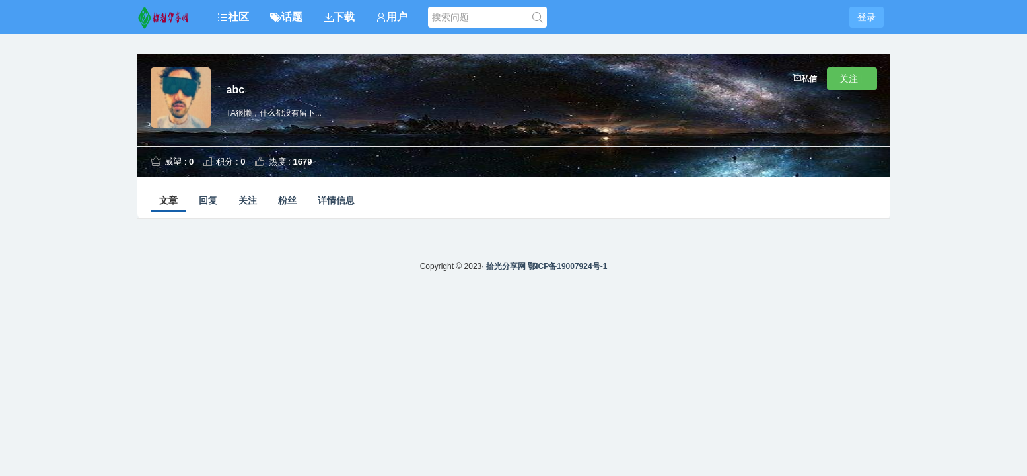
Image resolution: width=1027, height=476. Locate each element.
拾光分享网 (506, 266)
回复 (208, 200)
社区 (233, 16)
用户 (391, 16)
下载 (339, 16)
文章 (168, 200)
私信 (805, 78)
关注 (247, 200)
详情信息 (336, 200)
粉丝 (287, 200)
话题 (286, 16)
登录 (866, 17)
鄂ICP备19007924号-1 (567, 266)
